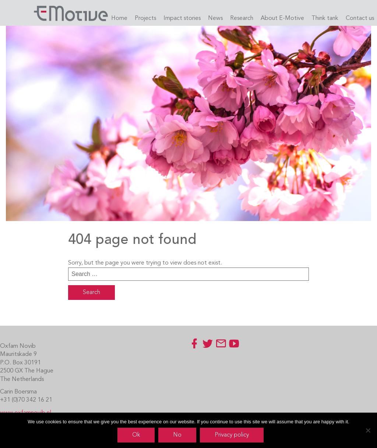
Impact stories (182, 18)
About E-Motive (282, 18)
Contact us (360, 18)
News (215, 18)
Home (119, 18)
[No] (367, 430)
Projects (145, 18)
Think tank (324, 18)
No (177, 435)
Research (241, 18)
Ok (136, 435)
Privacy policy (232, 435)
